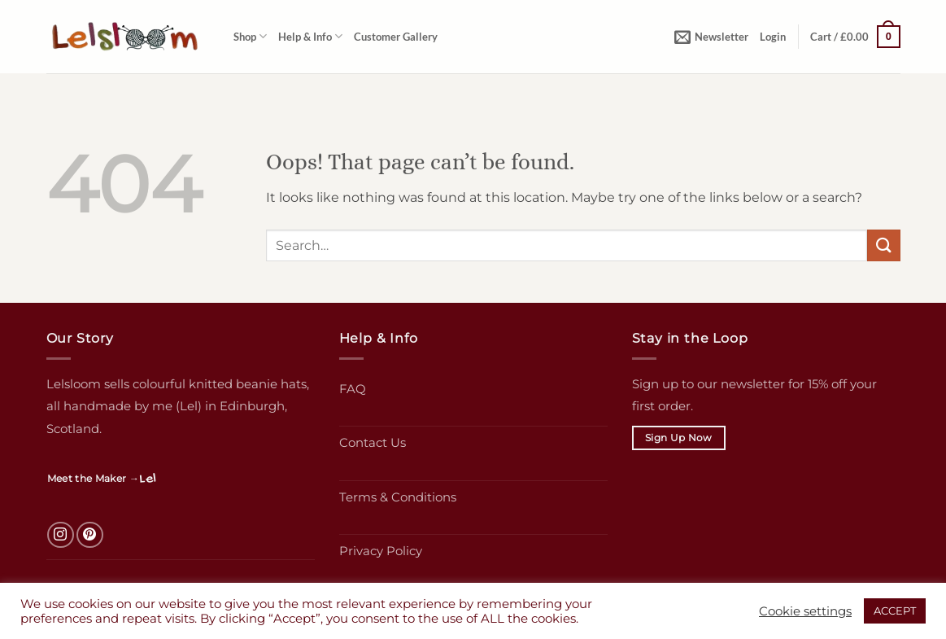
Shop (250, 36)
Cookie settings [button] (805, 611)
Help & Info (310, 36)
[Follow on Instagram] (60, 535)
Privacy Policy (380, 550)
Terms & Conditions (397, 497)
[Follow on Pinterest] (89, 535)
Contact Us (372, 442)
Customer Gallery (396, 36)
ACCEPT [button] (895, 610)
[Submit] (883, 245)
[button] (711, 37)
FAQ (352, 388)
